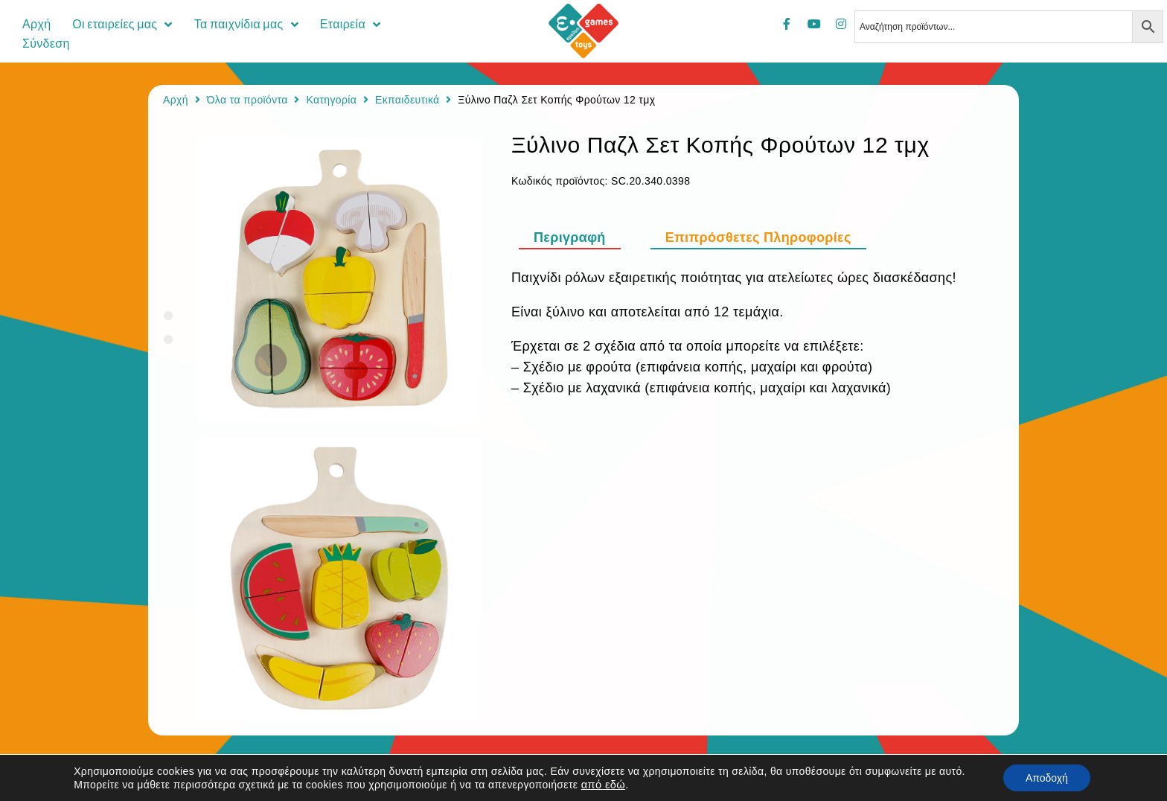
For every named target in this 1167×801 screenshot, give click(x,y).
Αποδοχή (1047, 778)
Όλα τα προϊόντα (247, 100)
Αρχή (175, 100)
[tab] (577, 237)
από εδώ (603, 785)
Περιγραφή (570, 237)
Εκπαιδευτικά (407, 100)
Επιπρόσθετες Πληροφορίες (758, 237)
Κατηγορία (331, 100)
